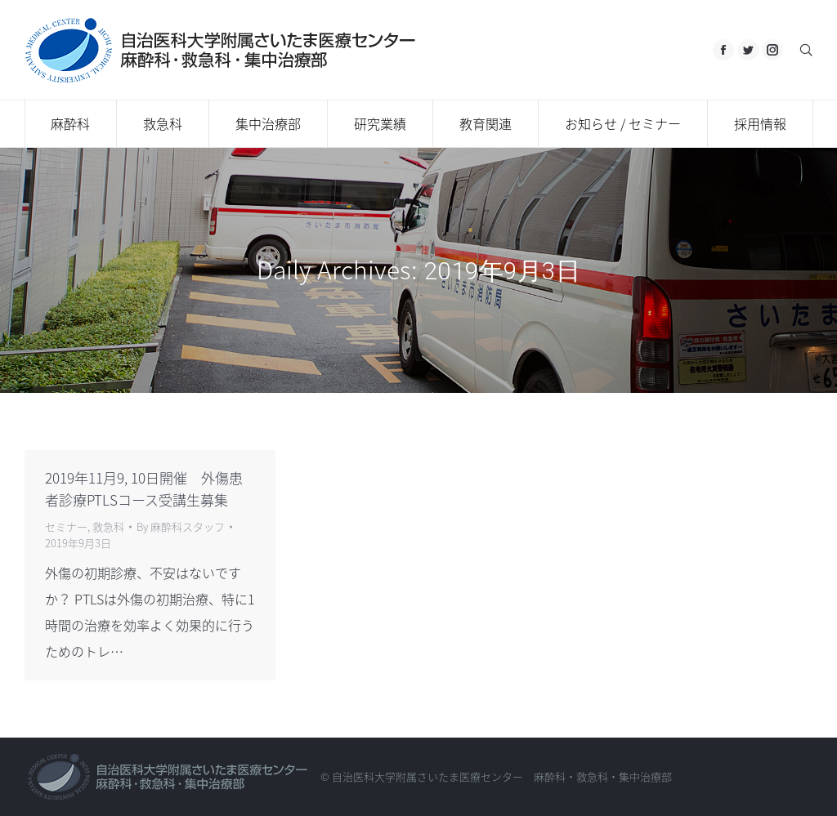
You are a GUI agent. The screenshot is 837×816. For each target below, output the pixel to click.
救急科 (108, 526)
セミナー (66, 526)
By (181, 526)
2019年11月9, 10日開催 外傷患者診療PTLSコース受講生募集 (144, 488)
